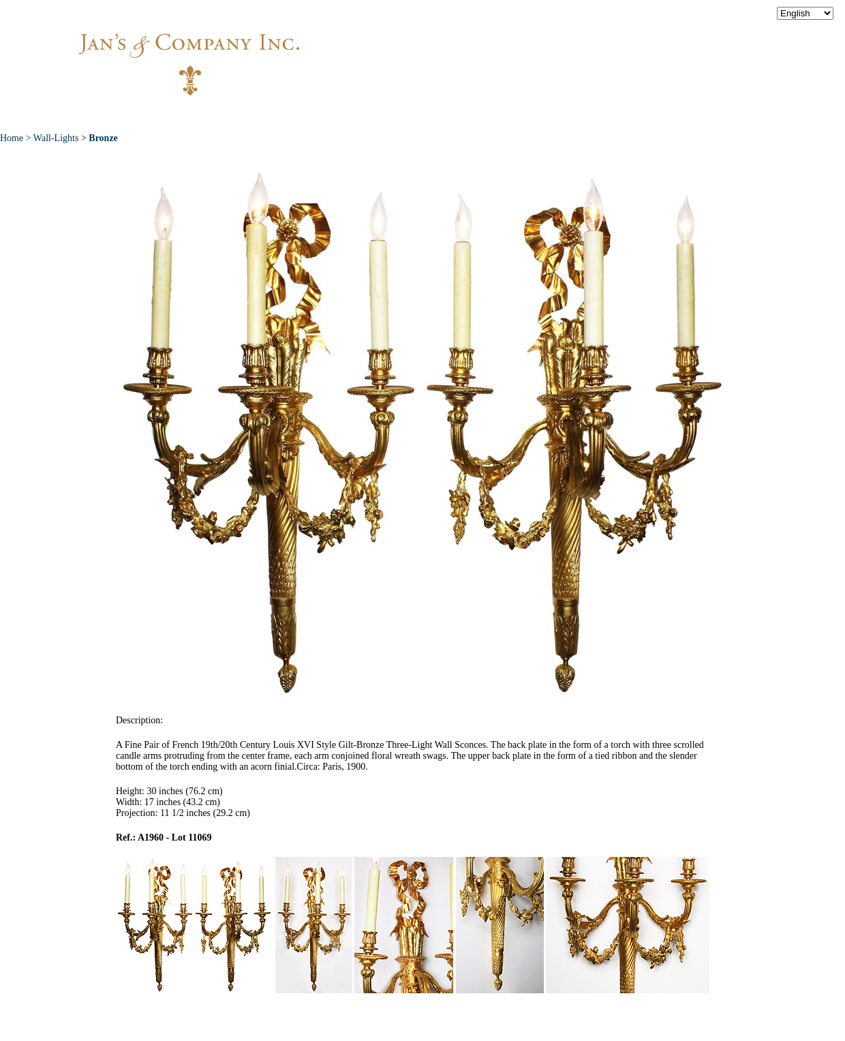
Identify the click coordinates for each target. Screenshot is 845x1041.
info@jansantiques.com (606, 51)
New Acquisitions (320, 115)
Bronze (103, 138)
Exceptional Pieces (449, 115)
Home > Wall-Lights (39, 138)
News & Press (566, 115)
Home (164, 115)
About (226, 115)
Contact (654, 115)
